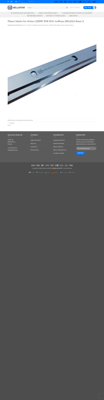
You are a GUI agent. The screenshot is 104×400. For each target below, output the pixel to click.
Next (10, 125)
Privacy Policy (34, 150)
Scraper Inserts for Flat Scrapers (77, 13)
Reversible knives (35, 16)
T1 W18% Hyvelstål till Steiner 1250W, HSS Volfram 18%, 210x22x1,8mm (52, 25)
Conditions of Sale (58, 153)
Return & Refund (58, 146)
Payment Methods (58, 143)
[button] (74, 7)
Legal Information (35, 140)
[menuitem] (16, 2)
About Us (33, 143)
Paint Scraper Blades (48, 13)
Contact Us (33, 146)
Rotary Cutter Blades (56, 16)
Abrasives (73, 16)
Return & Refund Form (59, 150)
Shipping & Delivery (59, 140)
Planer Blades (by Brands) (23, 13)
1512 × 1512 (25, 25)
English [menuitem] (73, 172)
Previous (11, 123)
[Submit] (67, 7)
